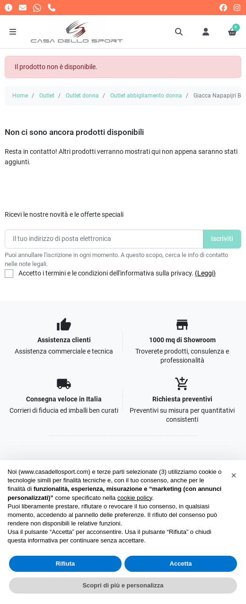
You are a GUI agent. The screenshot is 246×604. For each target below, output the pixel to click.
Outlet (46, 95)
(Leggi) (205, 273)
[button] (179, 31)
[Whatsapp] (37, 7)
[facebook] (223, 7)
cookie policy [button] (134, 497)
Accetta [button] (181, 563)
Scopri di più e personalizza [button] (122, 585)
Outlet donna (82, 95)
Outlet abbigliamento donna (146, 95)
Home (20, 95)
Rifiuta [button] (65, 563)
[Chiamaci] (51, 7)
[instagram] (237, 7)
